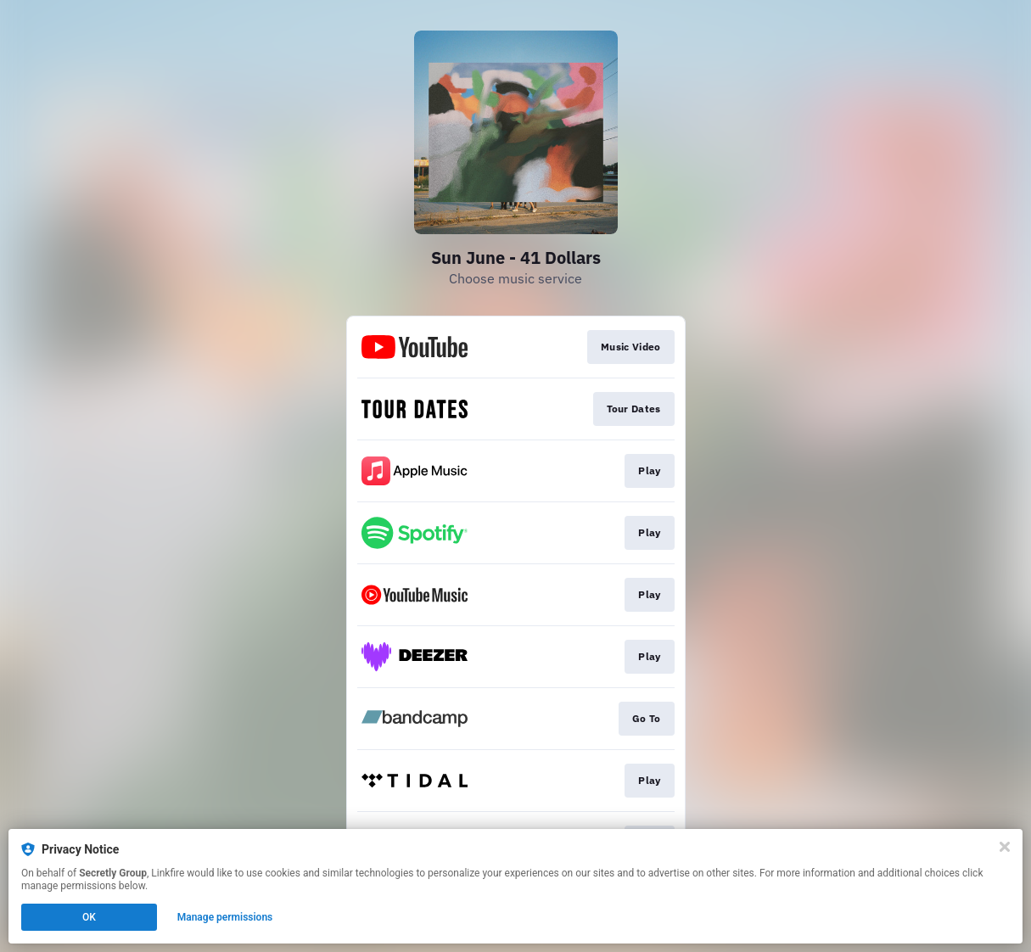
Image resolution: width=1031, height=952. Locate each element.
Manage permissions (225, 917)
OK (89, 917)
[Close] (1004, 846)
